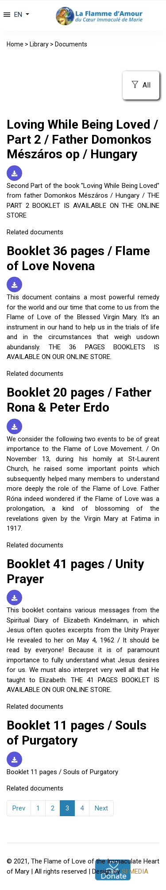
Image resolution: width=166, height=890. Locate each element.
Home (15, 44)
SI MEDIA (135, 871)
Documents (71, 44)
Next (101, 808)
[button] (20, 15)
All (141, 85)
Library (39, 44)
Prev (18, 808)
